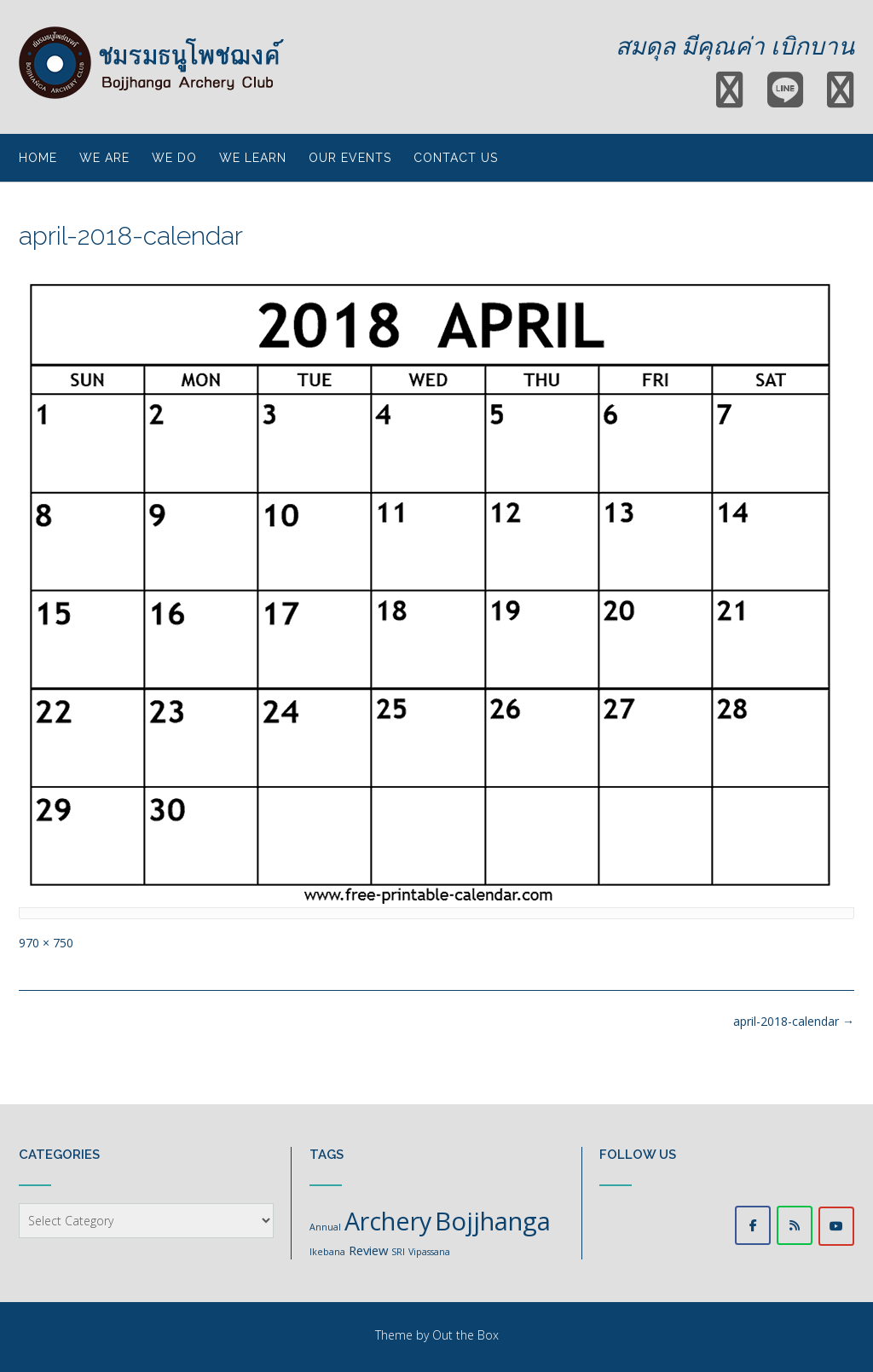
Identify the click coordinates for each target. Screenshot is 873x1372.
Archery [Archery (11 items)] (387, 1220)
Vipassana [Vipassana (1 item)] (429, 1252)
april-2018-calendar (793, 1021)
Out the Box (465, 1335)
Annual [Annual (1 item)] (325, 1227)
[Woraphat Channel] (836, 1226)
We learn (252, 158)
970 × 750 (46, 943)
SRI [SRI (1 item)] (398, 1252)
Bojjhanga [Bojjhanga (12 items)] (493, 1221)
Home (38, 158)
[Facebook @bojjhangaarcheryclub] (753, 1225)
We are (104, 158)
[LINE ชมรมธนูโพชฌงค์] (794, 1225)
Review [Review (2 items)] (368, 1250)
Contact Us (455, 158)
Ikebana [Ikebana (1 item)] (327, 1252)
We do (174, 158)
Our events (350, 158)
